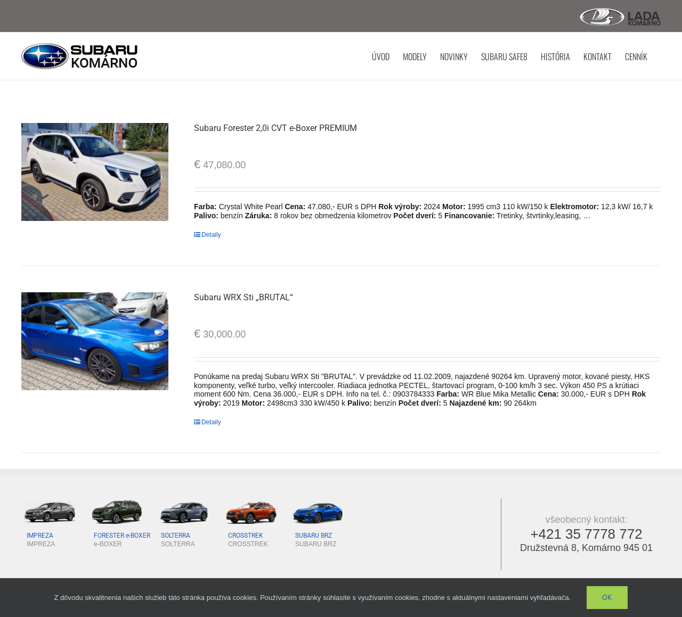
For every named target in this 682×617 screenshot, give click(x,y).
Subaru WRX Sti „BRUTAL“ (243, 297)
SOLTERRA (175, 535)
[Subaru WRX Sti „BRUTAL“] (94, 341)
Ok (607, 597)
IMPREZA (40, 535)
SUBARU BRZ (313, 535)
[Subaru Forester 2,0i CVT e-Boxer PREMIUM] (94, 171)
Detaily (211, 234)
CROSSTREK (245, 535)
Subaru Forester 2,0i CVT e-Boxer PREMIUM (275, 127)
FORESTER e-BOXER (122, 535)
